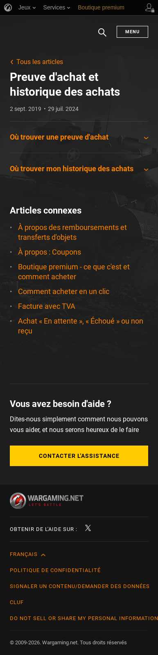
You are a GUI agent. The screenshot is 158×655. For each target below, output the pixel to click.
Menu (132, 31)
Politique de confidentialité (55, 570)
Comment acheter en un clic (63, 291)
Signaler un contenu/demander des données (80, 586)
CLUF (17, 602)
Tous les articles (39, 62)
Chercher (102, 36)
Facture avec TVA (46, 306)
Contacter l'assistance (79, 456)
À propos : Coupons (49, 252)
